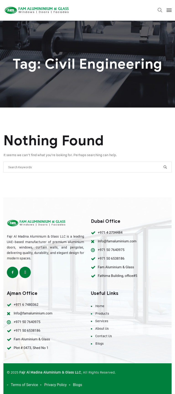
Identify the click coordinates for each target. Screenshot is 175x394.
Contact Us (103, 336)
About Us (102, 328)
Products (102, 313)
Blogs (99, 343)
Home (99, 306)
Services (101, 321)
